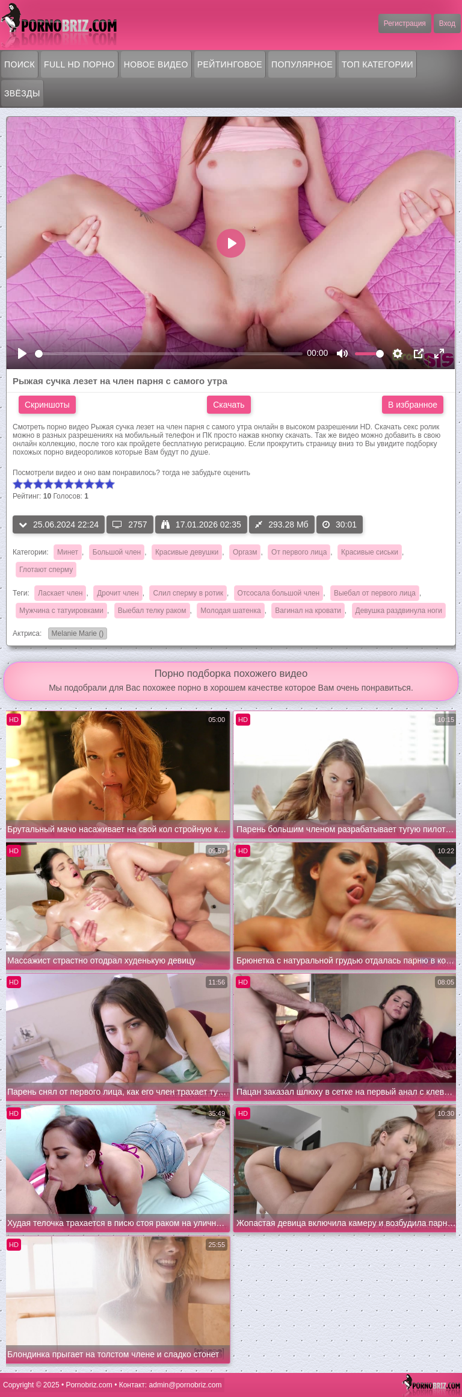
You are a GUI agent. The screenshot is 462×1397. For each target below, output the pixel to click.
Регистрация (405, 23)
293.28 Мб (281, 524)
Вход (447, 23)
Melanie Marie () (76, 634)
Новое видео (156, 64)
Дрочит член (118, 593)
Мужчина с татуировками (61, 610)
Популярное (302, 64)
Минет (67, 552)
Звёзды (22, 93)
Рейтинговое (229, 64)
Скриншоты (47, 404)
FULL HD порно (79, 64)
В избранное (412, 404)
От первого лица (299, 552)
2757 (129, 524)
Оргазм (245, 552)
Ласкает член (60, 593)
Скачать (229, 404)
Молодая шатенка (230, 610)
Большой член (117, 552)
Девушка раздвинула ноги (399, 610)
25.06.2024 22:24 (59, 524)
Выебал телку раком (152, 610)
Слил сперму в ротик (188, 593)
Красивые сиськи (369, 552)
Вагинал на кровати (307, 610)
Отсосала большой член (279, 593)
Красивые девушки (186, 552)
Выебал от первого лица (375, 593)
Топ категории (377, 64)
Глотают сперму (46, 569)
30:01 (339, 524)
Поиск (19, 64)
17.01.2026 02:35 (201, 524)
